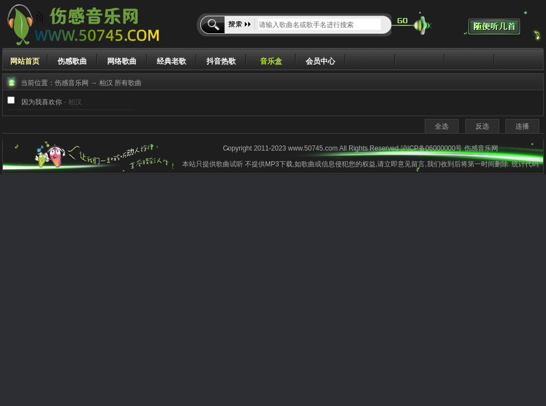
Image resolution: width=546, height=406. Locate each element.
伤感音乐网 (72, 83)
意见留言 (411, 164)
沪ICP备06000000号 (431, 148)
